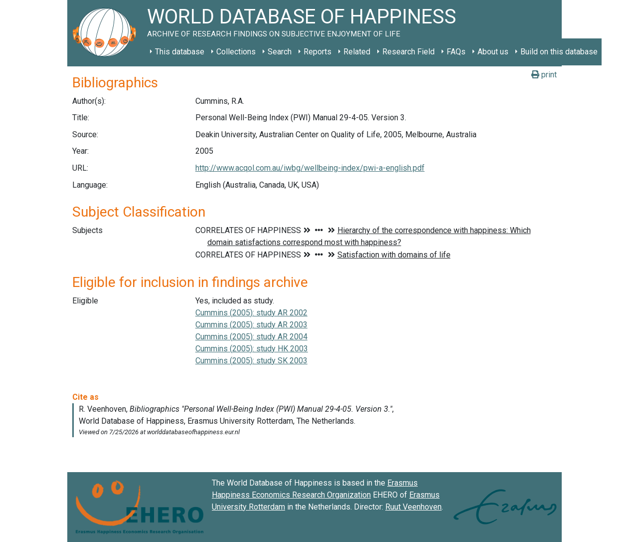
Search (280, 51)
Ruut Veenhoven (413, 507)
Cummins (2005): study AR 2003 (251, 324)
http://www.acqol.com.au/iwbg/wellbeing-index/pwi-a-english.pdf (310, 168)
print (544, 74)
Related (356, 51)
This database (179, 51)
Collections (236, 51)
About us (492, 51)
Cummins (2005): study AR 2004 (251, 336)
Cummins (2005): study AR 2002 (251, 312)
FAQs (456, 51)
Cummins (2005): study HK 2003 (251, 348)
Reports (317, 51)
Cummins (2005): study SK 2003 (251, 360)
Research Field (408, 51)
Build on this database (559, 51)
